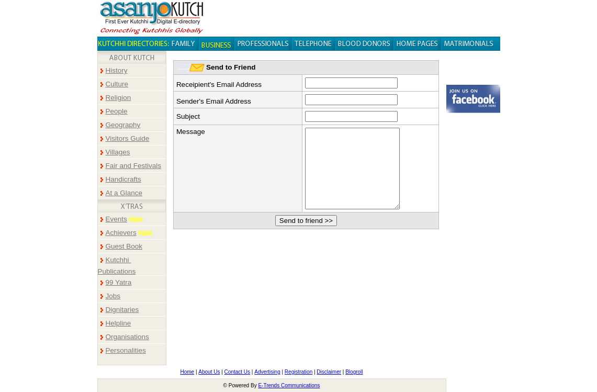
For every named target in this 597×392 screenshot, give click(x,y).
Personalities (126, 350)
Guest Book (124, 246)
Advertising (267, 372)
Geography (123, 125)
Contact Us (237, 372)
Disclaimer (329, 372)
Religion (118, 98)
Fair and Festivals (134, 166)
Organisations (127, 337)
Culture (117, 84)
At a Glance (124, 193)
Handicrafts (123, 179)
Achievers (121, 233)
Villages (118, 152)
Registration (298, 372)
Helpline (118, 323)
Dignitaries (122, 309)
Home (187, 372)
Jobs (113, 296)
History (117, 70)
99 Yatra (119, 282)
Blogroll (354, 372)
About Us (209, 372)
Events (116, 219)
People (117, 111)
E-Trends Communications (289, 385)
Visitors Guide (128, 138)
